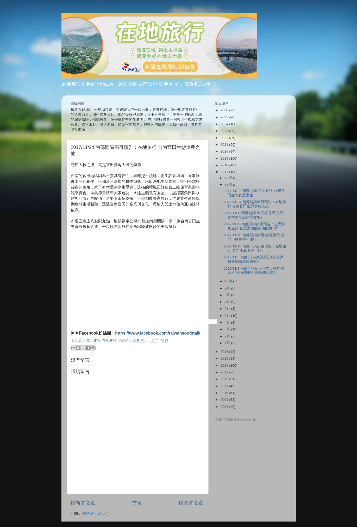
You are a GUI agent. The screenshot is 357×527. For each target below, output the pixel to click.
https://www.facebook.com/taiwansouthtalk (157, 333)
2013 (224, 372)
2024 (224, 124)
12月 (229, 178)
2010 (224, 393)
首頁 (137, 503)
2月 (228, 336)
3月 (228, 329)
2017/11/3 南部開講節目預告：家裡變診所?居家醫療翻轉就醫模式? (254, 270)
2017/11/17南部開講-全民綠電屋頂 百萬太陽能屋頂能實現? (254, 215)
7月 (228, 302)
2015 (224, 358)
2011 (224, 386)
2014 (224, 365)
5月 (228, 316)
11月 (229, 185)
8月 (228, 295)
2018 (224, 165)
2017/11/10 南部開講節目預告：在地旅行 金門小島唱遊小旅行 (255, 248)
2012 (224, 379)
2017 (224, 172)
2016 (224, 352)
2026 (224, 110)
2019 (224, 158)
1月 (228, 343)
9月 (228, 288)
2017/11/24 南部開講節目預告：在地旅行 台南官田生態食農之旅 (255, 204)
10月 (229, 281)
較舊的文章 (191, 503)
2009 (224, 400)
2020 (224, 151)
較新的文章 (83, 503)
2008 (224, 407)
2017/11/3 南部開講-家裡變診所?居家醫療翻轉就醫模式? (254, 259)
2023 (224, 131)
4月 (228, 322)
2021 (224, 145)
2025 (224, 117)
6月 (228, 309)
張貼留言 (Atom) (95, 514)
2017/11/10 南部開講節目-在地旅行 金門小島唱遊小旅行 (254, 237)
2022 (224, 138)
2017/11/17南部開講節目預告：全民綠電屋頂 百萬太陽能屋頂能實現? (254, 226)
